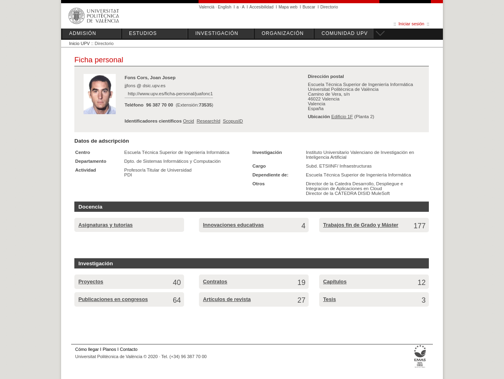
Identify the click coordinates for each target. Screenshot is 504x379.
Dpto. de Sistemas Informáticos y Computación (172, 161)
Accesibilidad (262, 7)
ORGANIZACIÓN (283, 33)
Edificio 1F (342, 116)
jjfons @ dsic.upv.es (145, 85)
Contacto (128, 349)
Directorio (329, 7)
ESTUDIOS (143, 33)
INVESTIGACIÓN (216, 33)
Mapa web (288, 7)
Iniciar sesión (411, 23)
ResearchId (208, 121)
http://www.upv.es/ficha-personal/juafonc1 (170, 93)
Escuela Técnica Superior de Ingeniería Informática (176, 152)
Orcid (188, 121)
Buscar (309, 7)
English (225, 7)
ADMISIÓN (82, 33)
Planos (109, 349)
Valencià (207, 7)
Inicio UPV (79, 43)
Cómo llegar (87, 349)
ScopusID (233, 121)
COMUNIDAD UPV (345, 33)
